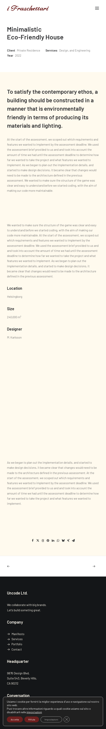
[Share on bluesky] (63, 540)
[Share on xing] (68, 540)
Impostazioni (51, 719)
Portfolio (17, 644)
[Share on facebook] (32, 540)
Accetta (15, 719)
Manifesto (18, 634)
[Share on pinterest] (48, 540)
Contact (17, 649)
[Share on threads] (43, 540)
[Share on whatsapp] (58, 540)
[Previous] (25, 566)
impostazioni (34, 712)
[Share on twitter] (38, 540)
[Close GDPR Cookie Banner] (66, 719)
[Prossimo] (80, 566)
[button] (97, 8)
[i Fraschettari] (28, 8)
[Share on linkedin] (53, 540)
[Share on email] (73, 540)
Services (17, 639)
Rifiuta (31, 719)
